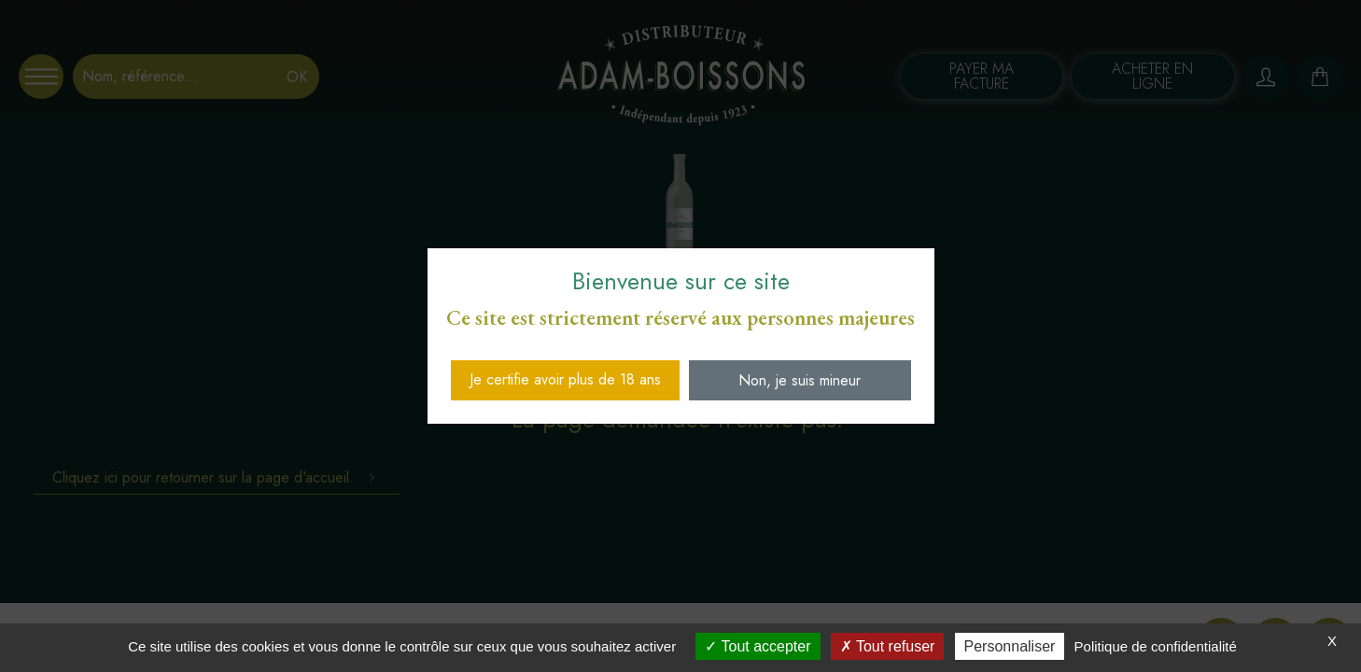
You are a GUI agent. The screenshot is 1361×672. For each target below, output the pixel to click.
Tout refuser (887, 646)
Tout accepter (757, 646)
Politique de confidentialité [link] (1155, 646)
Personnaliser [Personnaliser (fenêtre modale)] (1010, 646)
